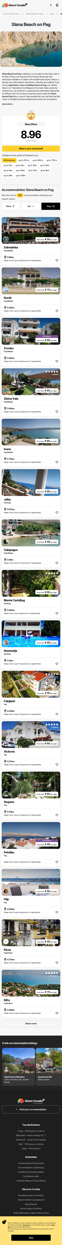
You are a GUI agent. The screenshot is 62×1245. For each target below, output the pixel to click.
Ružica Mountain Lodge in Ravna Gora (31, 1213)
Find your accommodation (31, 1109)
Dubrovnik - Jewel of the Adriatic (31, 1140)
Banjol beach (31, 1204)
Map (51, 206)
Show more (31, 1023)
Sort (30, 206)
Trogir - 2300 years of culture (31, 1131)
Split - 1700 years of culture (31, 1144)
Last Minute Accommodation (31, 1172)
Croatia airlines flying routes (31, 1163)
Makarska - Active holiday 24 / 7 (31, 1135)
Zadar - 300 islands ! (30, 1148)
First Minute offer (31, 1176)
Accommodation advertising (31, 1167)
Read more (8, 104)
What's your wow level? (31, 148)
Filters (10, 206)
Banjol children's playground (31, 1200)
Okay (31, 1238)
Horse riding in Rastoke (31, 1208)
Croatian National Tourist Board (31, 1180)
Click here (26, 1225)
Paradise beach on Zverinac (31, 1195)
